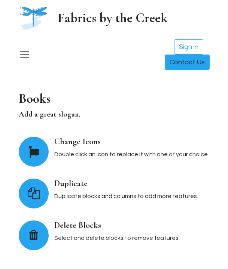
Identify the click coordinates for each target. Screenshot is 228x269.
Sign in (188, 46)
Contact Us (187, 62)
